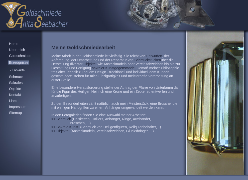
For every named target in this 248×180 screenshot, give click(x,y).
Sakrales (16, 83)
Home (13, 44)
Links (13, 101)
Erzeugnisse (18, 62)
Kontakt (15, 95)
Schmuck (16, 77)
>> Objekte (60, 131)
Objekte (15, 89)
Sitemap (15, 113)
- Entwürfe (17, 70)
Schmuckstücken (148, 60)
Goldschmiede (20, 56)
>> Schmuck (61, 119)
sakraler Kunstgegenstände (113, 68)
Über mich (17, 50)
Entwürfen (154, 56)
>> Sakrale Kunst (65, 127)
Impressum (17, 107)
